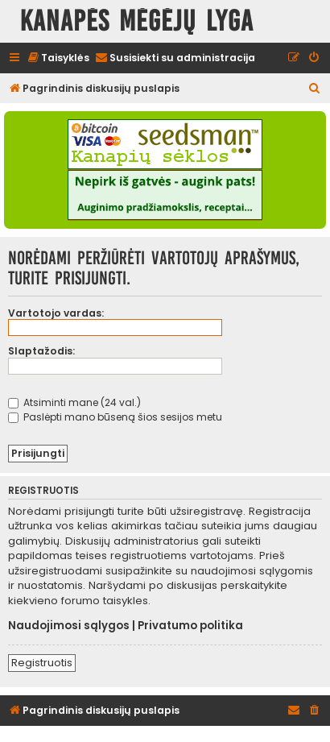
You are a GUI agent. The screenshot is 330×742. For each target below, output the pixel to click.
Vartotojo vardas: (56, 313)
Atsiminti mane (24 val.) (74, 402)
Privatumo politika (190, 626)
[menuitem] (58, 58)
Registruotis (41, 662)
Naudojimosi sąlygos (69, 626)
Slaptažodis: (41, 351)
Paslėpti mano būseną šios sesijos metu (115, 417)
